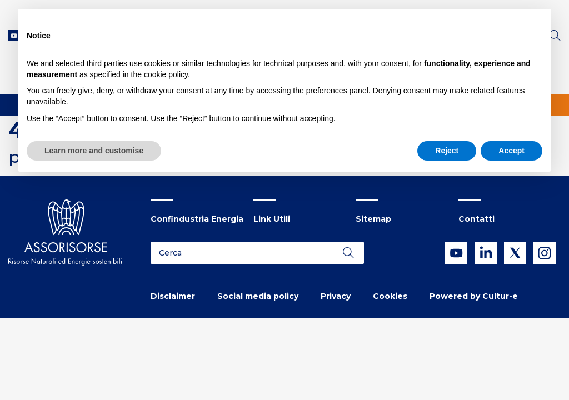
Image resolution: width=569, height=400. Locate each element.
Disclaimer (173, 296)
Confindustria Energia (197, 219)
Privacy (336, 296)
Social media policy (257, 296)
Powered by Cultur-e (474, 296)
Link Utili (271, 219)
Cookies (390, 296)
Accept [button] (511, 150)
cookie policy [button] (166, 74)
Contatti (476, 219)
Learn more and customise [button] (93, 150)
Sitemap (373, 219)
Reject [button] (446, 150)
